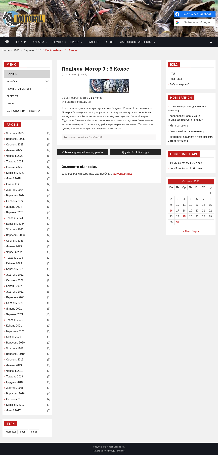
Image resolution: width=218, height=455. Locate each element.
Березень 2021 (15, 331)
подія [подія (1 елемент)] (23, 431)
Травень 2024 (14, 218)
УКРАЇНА (38, 42)
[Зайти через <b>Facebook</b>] (195, 14)
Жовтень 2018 (15, 387)
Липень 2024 (14, 206)
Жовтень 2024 (15, 189)
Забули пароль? (179, 84)
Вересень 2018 (15, 393)
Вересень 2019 (15, 353)
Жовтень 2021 (15, 291)
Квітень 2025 (14, 167)
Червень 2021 (14, 314)
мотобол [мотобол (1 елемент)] (11, 431)
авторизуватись (122, 173)
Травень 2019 (14, 376)
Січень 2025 (13, 184)
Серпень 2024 (14, 201)
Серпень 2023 (14, 240)
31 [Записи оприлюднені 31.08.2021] (177, 222)
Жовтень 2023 (15, 229)
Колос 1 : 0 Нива (192, 162)
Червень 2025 (14, 155)
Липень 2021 (14, 308)
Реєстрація (176, 78)
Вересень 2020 (15, 342)
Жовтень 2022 (15, 274)
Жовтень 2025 (15, 133)
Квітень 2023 (14, 263)
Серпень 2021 (14, 303)
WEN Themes (118, 451)
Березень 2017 (15, 404)
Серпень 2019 (14, 359)
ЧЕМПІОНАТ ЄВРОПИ (66, 42)
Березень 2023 (15, 269)
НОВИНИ (20, 42)
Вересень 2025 (15, 138)
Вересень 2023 (15, 235)
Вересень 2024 (15, 195)
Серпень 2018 (14, 399)
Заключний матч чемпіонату (187, 131)
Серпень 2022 (14, 280)
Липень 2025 (14, 150)
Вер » (195, 231)
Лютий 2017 (13, 410)
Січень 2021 (13, 337)
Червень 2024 (14, 212)
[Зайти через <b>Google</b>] (195, 22)
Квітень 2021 (14, 325)
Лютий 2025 (13, 178)
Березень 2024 (15, 223)
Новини (71, 137)
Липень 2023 (14, 246)
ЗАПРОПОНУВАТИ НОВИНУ (137, 42)
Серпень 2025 (14, 144)
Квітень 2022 (14, 286)
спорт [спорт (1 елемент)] (34, 431)
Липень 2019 (14, 365)
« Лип (186, 231)
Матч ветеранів (179, 125)
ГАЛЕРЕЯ (93, 42)
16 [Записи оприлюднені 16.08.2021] (171, 210)
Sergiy (83, 74)
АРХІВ (110, 42)
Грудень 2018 (14, 382)
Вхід (172, 73)
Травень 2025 (14, 161)
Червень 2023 (14, 252)
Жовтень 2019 (15, 348)
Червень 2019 (14, 370)
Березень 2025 (15, 172)
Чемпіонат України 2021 (90, 137)
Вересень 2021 (15, 297)
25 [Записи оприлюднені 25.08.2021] (184, 216)
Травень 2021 (14, 320)
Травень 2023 (14, 257)
